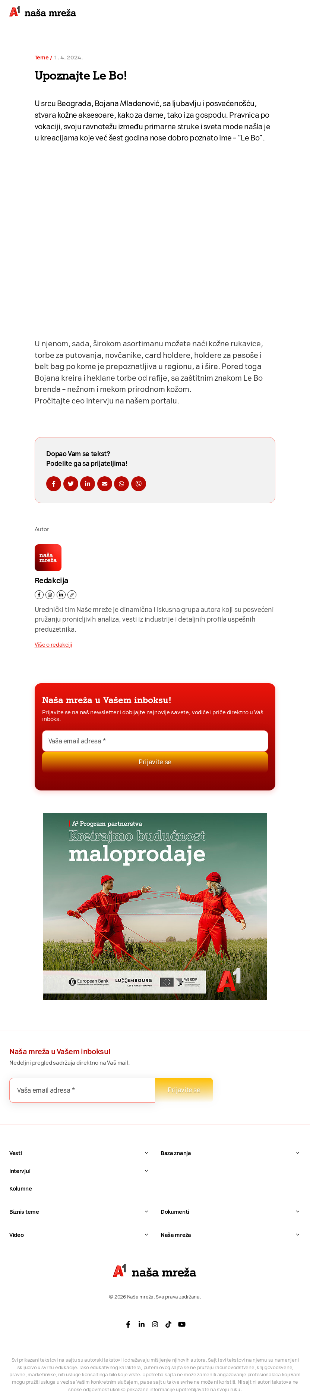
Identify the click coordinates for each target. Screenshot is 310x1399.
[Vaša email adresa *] (155, 741)
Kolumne (20, 1188)
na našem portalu (146, 400)
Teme (42, 57)
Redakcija (52, 580)
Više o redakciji (53, 644)
